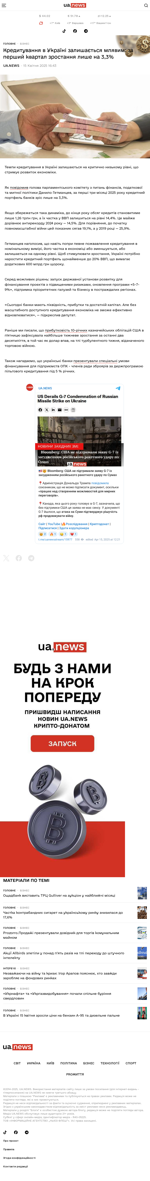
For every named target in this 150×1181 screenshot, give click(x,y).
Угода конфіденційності (19, 1157)
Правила (8, 1149)
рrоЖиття (75, 1074)
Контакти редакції (15, 1166)
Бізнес (24, 43)
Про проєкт (11, 1140)
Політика (68, 1063)
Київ (50, 1063)
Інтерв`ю (9, 968)
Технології (110, 1063)
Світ (17, 1063)
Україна (33, 1063)
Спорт (131, 1063)
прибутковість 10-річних (66, 330)
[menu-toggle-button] (4, 5)
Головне (9, 43)
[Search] (146, 5)
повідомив (19, 187)
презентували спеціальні (95, 361)
